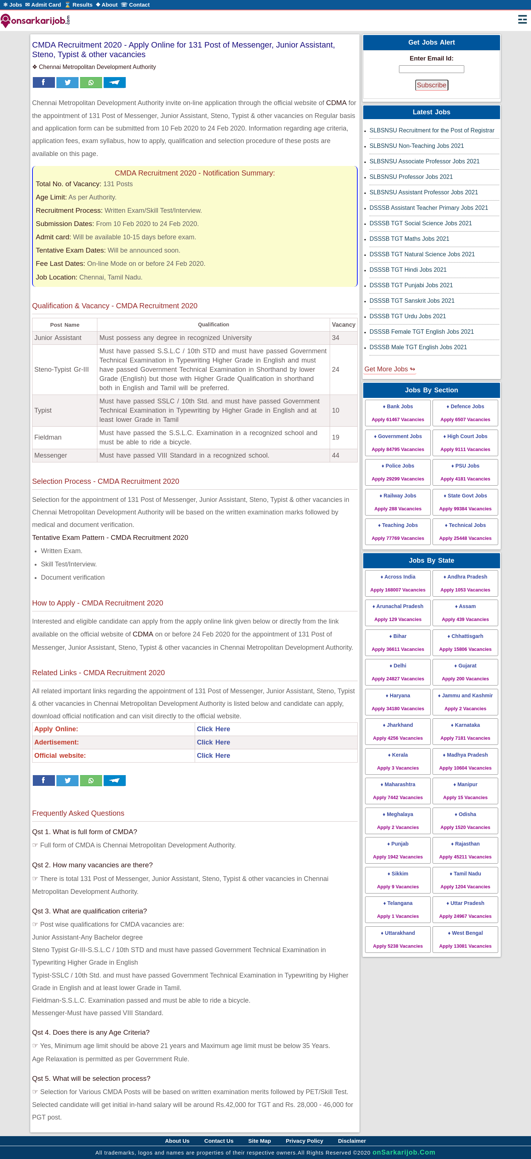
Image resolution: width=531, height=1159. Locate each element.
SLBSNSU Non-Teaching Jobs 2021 (416, 146)
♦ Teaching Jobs (398, 531)
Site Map (259, 1141)
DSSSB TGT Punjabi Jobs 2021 (411, 285)
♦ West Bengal (465, 939)
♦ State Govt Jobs (465, 502)
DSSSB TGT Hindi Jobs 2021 (408, 270)
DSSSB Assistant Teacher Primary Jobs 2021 (428, 208)
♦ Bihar (398, 642)
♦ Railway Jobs (397, 502)
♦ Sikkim (398, 880)
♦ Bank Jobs (398, 412)
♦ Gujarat (465, 672)
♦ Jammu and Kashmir (465, 702)
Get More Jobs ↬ (389, 369)
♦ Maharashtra (398, 790)
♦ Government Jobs (398, 442)
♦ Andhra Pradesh (465, 583)
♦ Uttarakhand (398, 939)
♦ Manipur (465, 790)
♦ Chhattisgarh (465, 642)
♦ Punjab (398, 850)
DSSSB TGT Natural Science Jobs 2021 (422, 254)
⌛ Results (78, 4)
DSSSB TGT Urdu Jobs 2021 (407, 316)
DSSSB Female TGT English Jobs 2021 (421, 332)
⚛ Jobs (12, 4)
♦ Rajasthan (465, 850)
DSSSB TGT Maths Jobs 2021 (409, 239)
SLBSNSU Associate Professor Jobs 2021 (424, 161)
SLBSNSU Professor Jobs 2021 (411, 177)
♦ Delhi (398, 672)
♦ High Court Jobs (465, 442)
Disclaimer (352, 1141)
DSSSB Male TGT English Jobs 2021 (418, 347)
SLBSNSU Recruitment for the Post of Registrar (431, 130)
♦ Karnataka (465, 731)
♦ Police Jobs (398, 472)
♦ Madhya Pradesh (465, 761)
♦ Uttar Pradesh (465, 909)
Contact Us (218, 1141)
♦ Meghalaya (398, 820)
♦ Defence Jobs (465, 412)
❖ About (107, 4)
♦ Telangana (398, 909)
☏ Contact (135, 4)
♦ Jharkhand (398, 731)
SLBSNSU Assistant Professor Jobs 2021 (423, 192)
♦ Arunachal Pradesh (397, 612)
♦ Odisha (465, 820)
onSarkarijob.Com (403, 1152)
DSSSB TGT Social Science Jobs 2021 (420, 223)
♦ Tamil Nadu (465, 880)
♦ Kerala (398, 761)
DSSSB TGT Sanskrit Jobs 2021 (412, 301)
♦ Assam (465, 612)
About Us (177, 1141)
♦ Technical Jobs (465, 531)
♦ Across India (398, 583)
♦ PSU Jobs (465, 472)
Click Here (213, 729)
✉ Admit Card (43, 4)
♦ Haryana (398, 702)
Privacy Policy (304, 1141)
